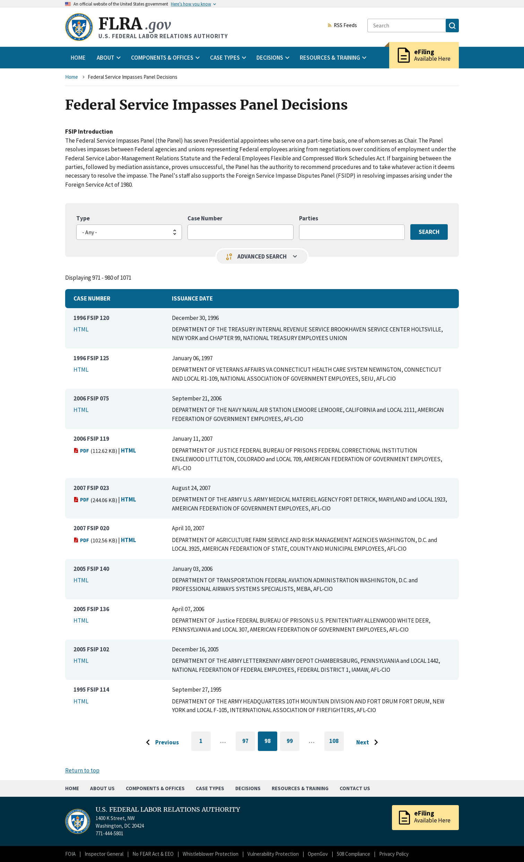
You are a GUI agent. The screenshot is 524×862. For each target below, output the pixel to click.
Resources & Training (300, 788)
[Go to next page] (369, 743)
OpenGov (318, 854)
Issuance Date (192, 298)
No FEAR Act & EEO (153, 854)
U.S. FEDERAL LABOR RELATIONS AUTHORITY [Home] (168, 809)
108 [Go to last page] (336, 744)
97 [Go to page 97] (248, 742)
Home (78, 57)
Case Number (204, 218)
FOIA (70, 854)
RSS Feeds (342, 25)
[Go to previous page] (160, 743)
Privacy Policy (394, 854)
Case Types (210, 788)
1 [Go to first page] (205, 744)
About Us (102, 788)
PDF (81, 450)
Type (83, 218)
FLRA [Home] (134, 24)
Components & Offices (155, 788)
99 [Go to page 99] (293, 742)
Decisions (248, 788)
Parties (308, 218)
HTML (80, 329)
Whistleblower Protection (210, 854)
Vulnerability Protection (273, 854)
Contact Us (355, 788)
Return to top (82, 770)
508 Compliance (353, 854)
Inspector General (104, 854)
